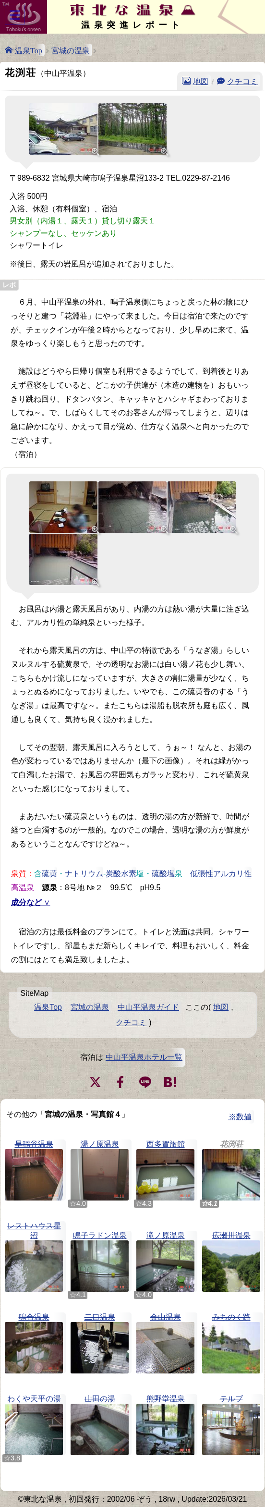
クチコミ (242, 81)
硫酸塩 (163, 873)
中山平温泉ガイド (148, 1007)
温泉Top (28, 50)
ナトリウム (84, 873)
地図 (200, 81)
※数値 (240, 1117)
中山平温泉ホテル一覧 (144, 1057)
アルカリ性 (232, 873)
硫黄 (49, 873)
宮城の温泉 (70, 50)
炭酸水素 (121, 873)
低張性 (201, 873)
